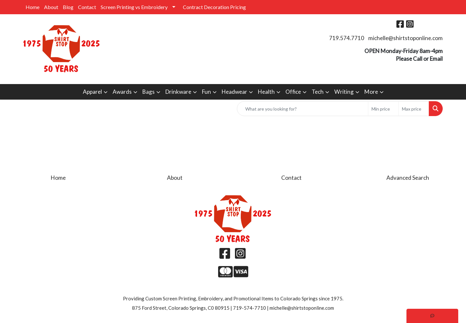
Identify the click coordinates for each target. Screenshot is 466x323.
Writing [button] (344, 91)
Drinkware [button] (178, 91)
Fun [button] (206, 91)
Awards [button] (122, 91)
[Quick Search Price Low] (383, 108)
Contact (87, 7)
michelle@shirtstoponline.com (405, 38)
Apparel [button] (92, 91)
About (51, 7)
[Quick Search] (302, 108)
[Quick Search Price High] (413, 108)
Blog (68, 7)
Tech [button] (318, 91)
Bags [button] (148, 91)
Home (32, 7)
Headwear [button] (234, 91)
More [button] (371, 91)
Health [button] (266, 91)
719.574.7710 (346, 38)
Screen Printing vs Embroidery (134, 7)
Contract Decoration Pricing (214, 7)
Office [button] (293, 91)
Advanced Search (407, 177)
